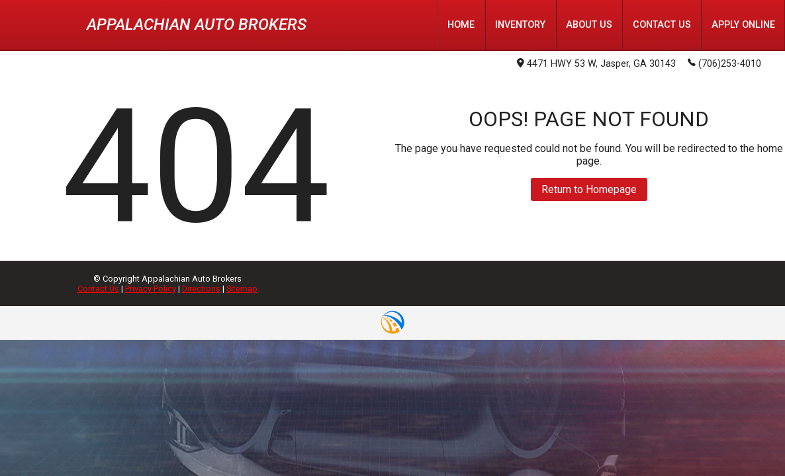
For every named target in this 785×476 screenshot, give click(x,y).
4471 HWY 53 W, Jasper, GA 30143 (596, 63)
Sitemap (241, 289)
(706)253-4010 (724, 62)
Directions (201, 289)
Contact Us (98, 289)
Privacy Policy (150, 289)
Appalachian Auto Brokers (196, 24)
